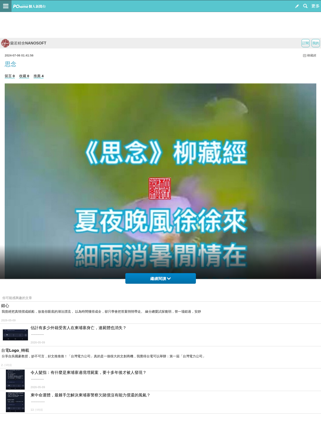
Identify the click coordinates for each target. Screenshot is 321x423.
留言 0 (10, 76)
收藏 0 (24, 76)
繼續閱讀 (160, 278)
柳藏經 (311, 55)
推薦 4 (39, 76)
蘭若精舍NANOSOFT (23, 43)
